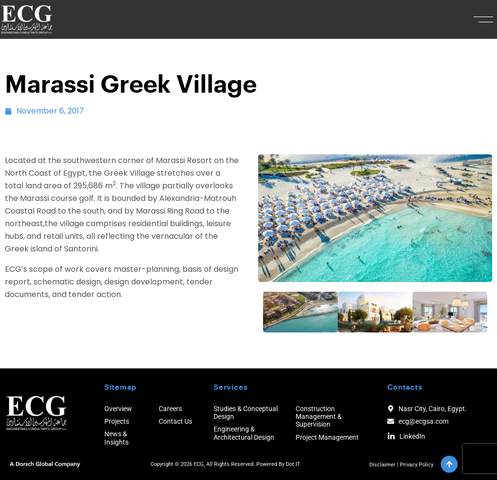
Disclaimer (382, 465)
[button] (483, 19)
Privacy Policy (416, 465)
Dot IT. (293, 464)
